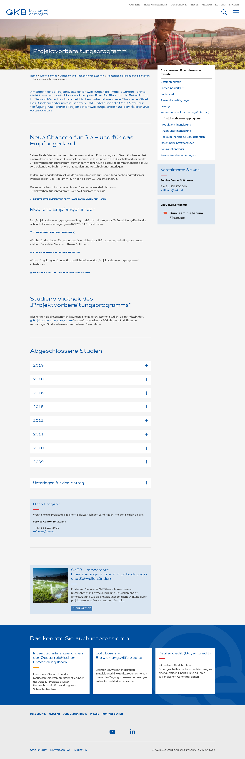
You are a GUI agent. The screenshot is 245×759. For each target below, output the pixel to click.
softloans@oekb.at (44, 531)
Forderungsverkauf (172, 88)
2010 (90, 448)
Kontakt (220, 4)
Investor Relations (155, 4)
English (234, 4)
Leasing (165, 106)
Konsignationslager (172, 149)
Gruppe (38, 714)
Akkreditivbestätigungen (175, 100)
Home (33, 75)
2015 (90, 407)
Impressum (80, 750)
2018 (90, 379)
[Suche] (224, 11)
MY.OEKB (207, 4)
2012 (90, 421)
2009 (90, 462)
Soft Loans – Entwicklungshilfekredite (55, 252)
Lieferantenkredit (171, 81)
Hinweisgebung (60, 750)
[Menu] (236, 11)
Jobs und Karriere (75, 714)
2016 (90, 393)
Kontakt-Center (112, 714)
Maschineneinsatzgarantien (177, 143)
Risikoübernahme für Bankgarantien (183, 136)
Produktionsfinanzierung (176, 124)
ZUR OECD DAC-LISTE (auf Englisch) (54, 232)
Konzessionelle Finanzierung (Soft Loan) (129, 75)
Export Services (48, 75)
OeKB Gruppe (179, 4)
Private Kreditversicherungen (178, 155)
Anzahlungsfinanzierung (176, 130)
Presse (194, 4)
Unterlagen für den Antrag (90, 483)
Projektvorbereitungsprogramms (53, 320)
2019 (90, 366)
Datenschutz (38, 750)
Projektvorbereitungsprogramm (183, 118)
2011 (90, 434)
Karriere (134, 4)
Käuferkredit (168, 94)
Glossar (54, 714)
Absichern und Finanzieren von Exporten (82, 75)
